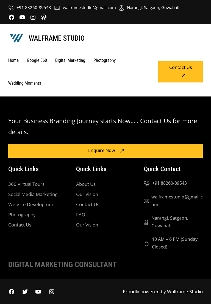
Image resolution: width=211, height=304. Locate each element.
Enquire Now (101, 150)
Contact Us (180, 67)
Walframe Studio (57, 38)
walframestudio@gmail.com (89, 7)
